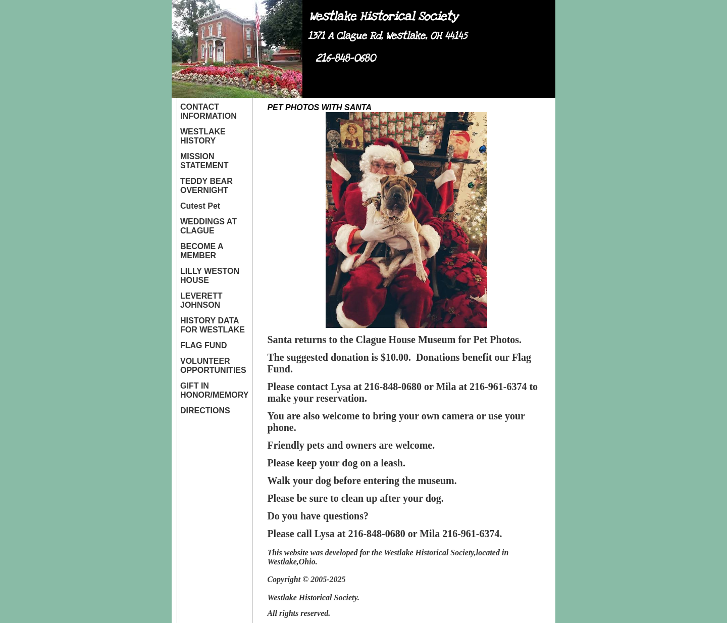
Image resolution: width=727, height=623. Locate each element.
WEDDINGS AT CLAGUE (208, 226)
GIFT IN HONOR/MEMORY (214, 390)
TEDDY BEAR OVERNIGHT (206, 186)
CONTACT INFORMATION (208, 111)
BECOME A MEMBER (201, 251)
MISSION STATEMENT (204, 161)
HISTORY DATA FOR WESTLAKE (212, 325)
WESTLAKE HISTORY (203, 136)
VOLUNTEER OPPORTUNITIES (213, 365)
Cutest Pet (200, 206)
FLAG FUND (203, 345)
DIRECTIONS (205, 410)
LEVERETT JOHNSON (201, 300)
